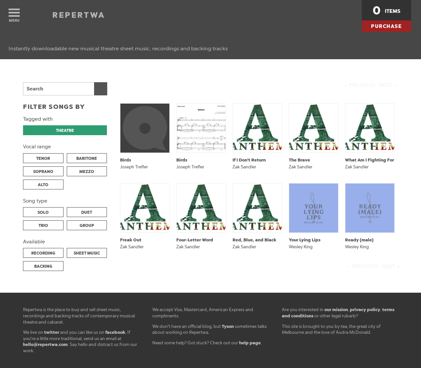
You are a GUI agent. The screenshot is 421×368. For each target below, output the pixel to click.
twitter (51, 332)
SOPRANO (43, 171)
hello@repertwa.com (45, 344)
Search (100, 88)
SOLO (43, 212)
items (386, 10)
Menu (14, 16)
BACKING (43, 266)
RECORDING (43, 253)
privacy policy (365, 309)
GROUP (87, 225)
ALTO (43, 184)
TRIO (43, 225)
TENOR (43, 158)
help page (250, 343)
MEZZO (86, 171)
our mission (336, 309)
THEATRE (65, 130)
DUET (86, 212)
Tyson (228, 326)
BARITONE (86, 158)
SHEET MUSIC (87, 253)
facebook (115, 332)
